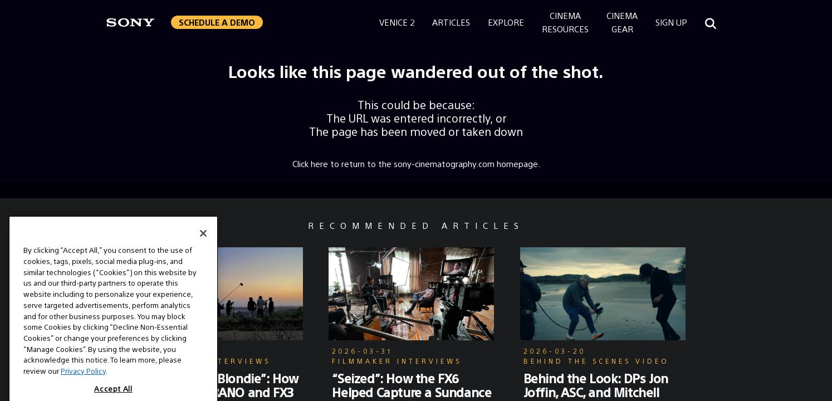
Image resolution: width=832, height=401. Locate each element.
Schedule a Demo (217, 22)
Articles (451, 22)
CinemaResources (565, 22)
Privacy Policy (83, 378)
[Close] (203, 240)
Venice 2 (396, 22)
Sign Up (671, 22)
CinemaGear (622, 22)
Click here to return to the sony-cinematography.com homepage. (416, 163)
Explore (506, 22)
